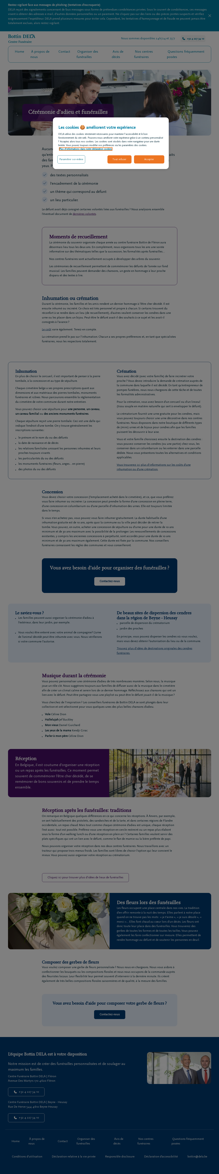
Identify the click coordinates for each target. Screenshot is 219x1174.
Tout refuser (119, 159)
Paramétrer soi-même (71, 159)
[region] (111, 143)
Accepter (149, 159)
